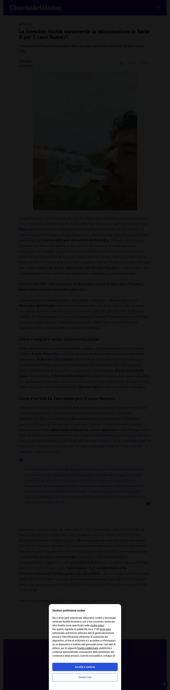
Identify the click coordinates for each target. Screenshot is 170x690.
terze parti (105, 629)
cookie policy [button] (97, 625)
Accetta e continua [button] (85, 667)
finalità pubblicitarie (87, 648)
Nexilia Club (85, 677)
